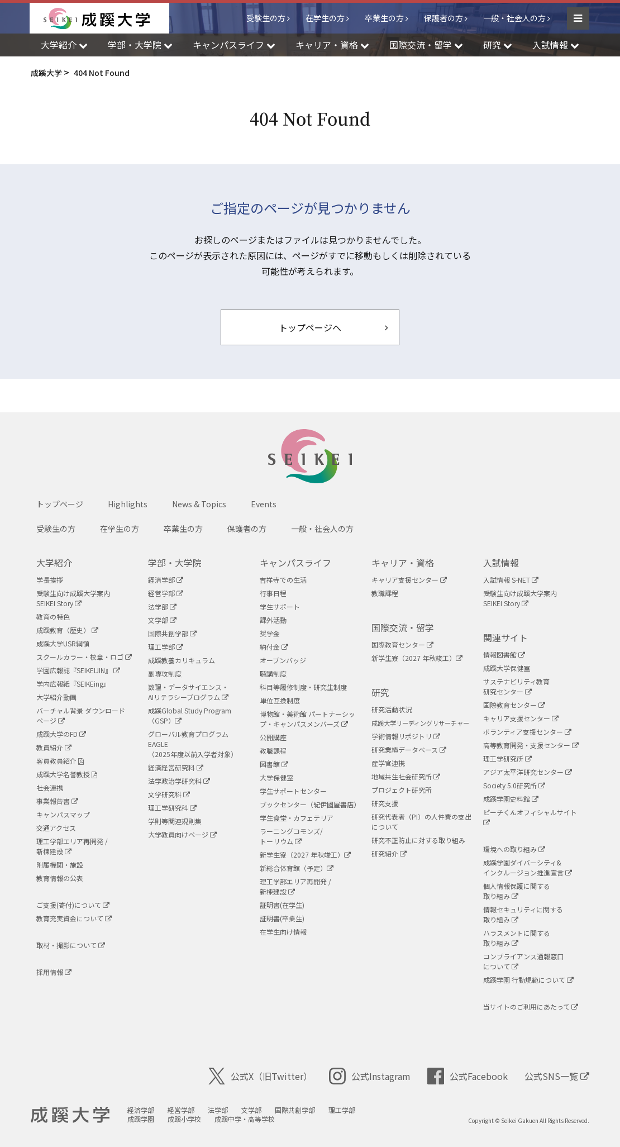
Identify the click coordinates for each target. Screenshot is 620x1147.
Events (263, 504)
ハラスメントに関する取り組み (516, 938)
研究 (380, 692)
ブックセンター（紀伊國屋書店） (310, 804)
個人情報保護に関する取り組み (516, 891)
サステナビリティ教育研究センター (516, 686)
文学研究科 (169, 794)
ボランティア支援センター (527, 731)
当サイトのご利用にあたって (530, 1006)
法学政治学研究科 (179, 781)
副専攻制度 (165, 673)
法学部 (162, 606)
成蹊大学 (70, 1115)
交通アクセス (56, 827)
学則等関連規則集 (175, 821)
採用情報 (53, 972)
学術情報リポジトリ (405, 736)
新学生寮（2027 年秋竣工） (305, 854)
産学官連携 (388, 763)
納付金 (274, 646)
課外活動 (273, 620)
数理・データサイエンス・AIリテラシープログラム (188, 692)
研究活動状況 (391, 709)
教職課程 (273, 750)
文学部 (162, 620)
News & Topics (199, 504)
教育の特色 (53, 616)
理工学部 (165, 646)
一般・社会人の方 (514, 17)
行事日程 (273, 593)
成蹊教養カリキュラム (181, 660)
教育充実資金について (74, 918)
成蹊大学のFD (61, 734)
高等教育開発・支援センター (531, 745)
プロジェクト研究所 (401, 789)
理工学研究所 (507, 758)
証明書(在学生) (282, 905)
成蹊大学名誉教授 (66, 774)
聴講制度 (273, 673)
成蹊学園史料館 (510, 798)
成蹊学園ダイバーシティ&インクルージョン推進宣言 (527, 867)
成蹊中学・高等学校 (244, 1119)
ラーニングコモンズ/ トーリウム (291, 836)
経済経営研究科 (175, 767)
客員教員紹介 (60, 760)
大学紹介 (54, 562)
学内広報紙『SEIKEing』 (73, 683)
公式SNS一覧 (556, 1076)
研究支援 (384, 803)
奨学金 (270, 633)
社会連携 (49, 787)
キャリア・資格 (402, 562)
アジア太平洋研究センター (527, 772)
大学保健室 (276, 777)
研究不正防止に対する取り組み (418, 840)
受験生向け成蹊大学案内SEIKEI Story (73, 598)
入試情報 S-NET (510, 579)
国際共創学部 (172, 633)
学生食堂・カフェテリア (296, 817)
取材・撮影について (70, 945)
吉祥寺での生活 (283, 579)
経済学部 (165, 579)
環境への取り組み (514, 849)
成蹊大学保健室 (506, 668)
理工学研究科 (172, 807)
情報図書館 (504, 654)
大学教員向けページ (182, 834)
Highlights (127, 504)
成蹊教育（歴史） (67, 630)
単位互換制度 (280, 700)
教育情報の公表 (59, 878)
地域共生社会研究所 (405, 776)
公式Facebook (467, 1076)
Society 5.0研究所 (514, 785)
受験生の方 (265, 17)
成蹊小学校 (184, 1119)
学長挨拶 (49, 579)
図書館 (274, 764)
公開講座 (273, 737)
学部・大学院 (175, 562)
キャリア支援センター (409, 579)
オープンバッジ (283, 660)
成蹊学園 (140, 1119)
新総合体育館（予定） (296, 868)
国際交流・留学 (402, 627)
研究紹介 (389, 853)
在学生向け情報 (283, 931)
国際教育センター (402, 644)
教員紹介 (53, 747)
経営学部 (165, 593)
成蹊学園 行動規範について (528, 979)
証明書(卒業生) (282, 918)
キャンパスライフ (295, 562)
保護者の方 (443, 17)
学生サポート (280, 606)
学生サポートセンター (293, 791)
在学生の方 (325, 17)
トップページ (59, 504)
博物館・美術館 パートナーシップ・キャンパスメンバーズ (307, 719)
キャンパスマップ (63, 814)
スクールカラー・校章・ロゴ (84, 656)
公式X (260, 1076)
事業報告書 (57, 801)
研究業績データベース (408, 749)
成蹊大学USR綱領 (62, 643)
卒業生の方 (384, 17)
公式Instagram (370, 1076)
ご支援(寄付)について (72, 905)
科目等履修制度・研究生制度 (303, 687)
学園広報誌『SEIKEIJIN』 (78, 670)
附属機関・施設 (59, 864)
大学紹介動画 (56, 697)
